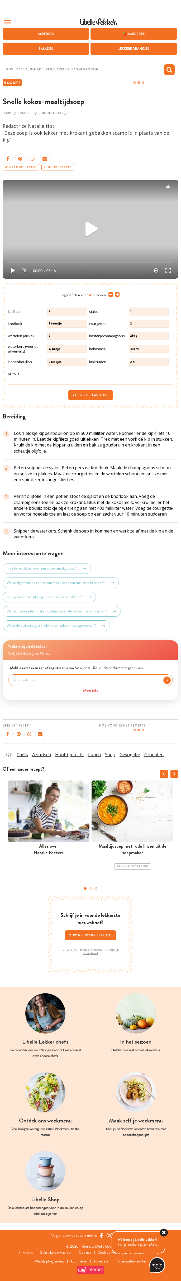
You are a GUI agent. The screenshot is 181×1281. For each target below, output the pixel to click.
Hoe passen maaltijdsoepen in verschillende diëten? (49, 597)
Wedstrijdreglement (49, 1261)
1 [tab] (85, 888)
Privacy (27, 1252)
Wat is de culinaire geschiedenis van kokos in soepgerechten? (56, 626)
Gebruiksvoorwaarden (56, 1252)
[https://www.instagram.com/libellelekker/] (109, 1235)
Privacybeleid (90, 953)
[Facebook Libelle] (101, 1235)
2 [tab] (90, 888)
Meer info (90, 690)
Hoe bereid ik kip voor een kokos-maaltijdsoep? (47, 568)
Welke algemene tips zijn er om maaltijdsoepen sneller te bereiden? (61, 583)
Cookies (85, 1252)
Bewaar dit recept (21, 167)
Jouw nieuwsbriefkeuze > (90, 935)
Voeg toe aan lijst (91, 395)
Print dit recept (58, 167)
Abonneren (78, 1261)
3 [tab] (95, 888)
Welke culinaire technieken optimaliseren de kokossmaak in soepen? (62, 611)
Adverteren (101, 1261)
